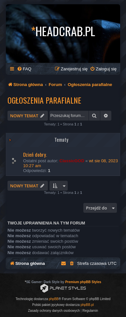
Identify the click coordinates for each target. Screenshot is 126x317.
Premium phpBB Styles (83, 282)
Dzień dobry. (35, 154)
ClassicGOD (71, 160)
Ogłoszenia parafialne (44, 100)
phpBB (54, 299)
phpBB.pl (87, 305)
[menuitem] (24, 69)
